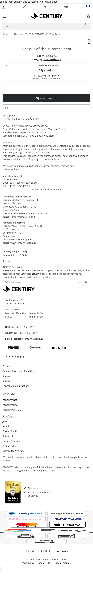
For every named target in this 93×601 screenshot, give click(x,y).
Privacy (6, 366)
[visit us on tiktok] (22, 357)
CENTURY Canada (12, 410)
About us (7, 426)
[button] (88, 7)
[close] (89, 41)
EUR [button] (66, 7)
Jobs (5, 421)
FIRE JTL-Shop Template (59, 562)
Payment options (12, 431)
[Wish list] (44, 7)
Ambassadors (10, 445)
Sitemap (7, 376)
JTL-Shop (40, 562)
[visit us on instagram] (19, 357)
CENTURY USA (10, 405)
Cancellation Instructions (16, 385)
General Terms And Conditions (19, 371)
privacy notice (39, 273)
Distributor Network (13, 450)
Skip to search (30, 1)
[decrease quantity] (5, 87)
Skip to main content (11, 1)
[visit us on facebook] (10, 357)
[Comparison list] (24, 7)
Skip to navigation (48, 1)
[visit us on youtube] (13, 357)
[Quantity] (46, 94)
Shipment (8, 436)
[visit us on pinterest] (16, 357)
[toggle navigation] (4, 16)
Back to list (7, 34)
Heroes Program (11, 441)
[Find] (42, 26)
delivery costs (60, 551)
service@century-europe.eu (28, 338)
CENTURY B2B (10, 400)
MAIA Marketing (52, 59)
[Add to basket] (46, 98)
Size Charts (9, 416)
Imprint (7, 380)
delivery (55, 75)
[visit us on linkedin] (24, 357)
